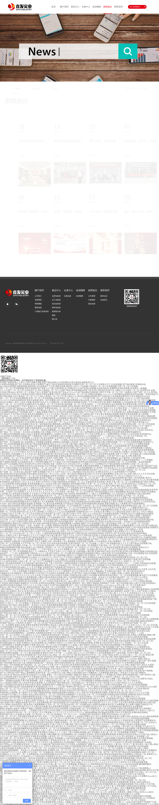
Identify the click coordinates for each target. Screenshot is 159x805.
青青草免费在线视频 (9, 653)
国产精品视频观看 (119, 629)
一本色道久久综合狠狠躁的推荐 (136, 522)
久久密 (91, 711)
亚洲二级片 (82, 514)
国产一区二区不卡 (35, 615)
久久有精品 (74, 414)
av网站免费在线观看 (62, 663)
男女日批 (4, 528)
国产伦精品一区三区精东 (65, 804)
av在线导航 (18, 667)
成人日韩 (75, 615)
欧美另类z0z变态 (28, 685)
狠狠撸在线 (140, 788)
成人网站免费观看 (151, 716)
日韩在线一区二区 (143, 758)
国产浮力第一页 (79, 792)
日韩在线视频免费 (47, 802)
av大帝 (108, 456)
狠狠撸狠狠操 (35, 619)
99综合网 (117, 802)
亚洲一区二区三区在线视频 (41, 398)
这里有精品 (18, 627)
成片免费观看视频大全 (79, 454)
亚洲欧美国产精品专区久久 (79, 418)
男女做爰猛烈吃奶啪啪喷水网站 (86, 553)
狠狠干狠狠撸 (93, 583)
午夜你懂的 (77, 673)
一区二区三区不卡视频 (130, 613)
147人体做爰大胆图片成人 (11, 683)
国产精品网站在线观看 (88, 392)
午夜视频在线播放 (84, 605)
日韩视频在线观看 (43, 442)
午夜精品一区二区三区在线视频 (14, 416)
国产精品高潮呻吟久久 (80, 597)
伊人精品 (33, 557)
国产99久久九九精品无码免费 (34, 707)
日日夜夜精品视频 (145, 667)
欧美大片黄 (119, 780)
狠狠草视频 (20, 448)
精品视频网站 (129, 711)
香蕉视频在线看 (78, 484)
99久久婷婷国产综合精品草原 (97, 444)
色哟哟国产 (105, 583)
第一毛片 (135, 687)
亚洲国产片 (5, 661)
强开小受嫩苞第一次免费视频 (96, 673)
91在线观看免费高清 (120, 396)
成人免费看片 (50, 643)
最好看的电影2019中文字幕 (12, 532)
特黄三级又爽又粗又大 (55, 726)
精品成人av (82, 689)
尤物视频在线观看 (43, 633)
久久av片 (73, 392)
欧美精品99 (81, 782)
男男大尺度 (94, 615)
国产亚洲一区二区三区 (96, 637)
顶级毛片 (70, 555)
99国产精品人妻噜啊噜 (25, 673)
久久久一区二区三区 (108, 438)
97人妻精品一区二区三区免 (12, 458)
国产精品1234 (31, 532)
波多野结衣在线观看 (22, 496)
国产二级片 (74, 585)
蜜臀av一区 (51, 675)
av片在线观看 (127, 402)
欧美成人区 (137, 716)
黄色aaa (136, 418)
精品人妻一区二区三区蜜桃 (145, 506)
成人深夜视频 (79, 551)
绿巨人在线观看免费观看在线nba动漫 (72, 400)
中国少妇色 (49, 601)
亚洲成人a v (29, 756)
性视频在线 (83, 607)
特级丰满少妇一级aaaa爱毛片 (67, 581)
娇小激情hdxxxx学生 (99, 452)
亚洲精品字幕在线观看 (73, 625)
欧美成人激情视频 (25, 740)
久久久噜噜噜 (114, 726)
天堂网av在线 (67, 440)
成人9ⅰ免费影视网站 (109, 434)
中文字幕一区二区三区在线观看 (108, 412)
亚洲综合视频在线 (108, 782)
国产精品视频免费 (60, 585)
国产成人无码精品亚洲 (25, 384)
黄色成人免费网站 (148, 750)
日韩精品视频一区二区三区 (117, 442)
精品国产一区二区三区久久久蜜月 (132, 577)
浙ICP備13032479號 (57, 343)
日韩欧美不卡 (130, 689)
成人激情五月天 (25, 693)
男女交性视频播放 (8, 732)
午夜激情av (107, 589)
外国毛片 (109, 534)
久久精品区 (74, 510)
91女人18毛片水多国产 (27, 762)
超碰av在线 (24, 609)
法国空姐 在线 (105, 563)
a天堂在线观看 (27, 539)
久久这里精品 (6, 631)
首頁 (53, 7)
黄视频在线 (115, 543)
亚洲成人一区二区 (95, 422)
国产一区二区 (69, 508)
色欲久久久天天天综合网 (143, 474)
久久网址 (73, 707)
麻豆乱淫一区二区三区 (50, 718)
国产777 (91, 567)
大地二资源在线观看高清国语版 (14, 420)
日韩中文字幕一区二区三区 (110, 392)
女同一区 (85, 581)
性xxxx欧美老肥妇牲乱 (103, 744)
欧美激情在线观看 (63, 384)
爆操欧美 (92, 770)
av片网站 (151, 591)
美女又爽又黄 (149, 703)
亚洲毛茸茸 (55, 619)
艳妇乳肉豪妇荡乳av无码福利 (78, 496)
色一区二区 (77, 432)
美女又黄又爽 (96, 589)
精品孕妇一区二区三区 (127, 611)
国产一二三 (102, 436)
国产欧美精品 (46, 657)
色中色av (70, 788)
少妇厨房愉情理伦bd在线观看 (13, 490)
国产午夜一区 (140, 392)
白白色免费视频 (68, 512)
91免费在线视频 (7, 384)
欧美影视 (39, 466)
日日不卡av (58, 557)
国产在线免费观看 (25, 687)
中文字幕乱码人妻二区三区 (46, 410)
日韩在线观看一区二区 (10, 539)
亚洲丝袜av (36, 603)
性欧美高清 (34, 440)
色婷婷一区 (102, 468)
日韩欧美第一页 (61, 460)
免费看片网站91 (48, 412)
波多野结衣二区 (18, 482)
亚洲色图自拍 (151, 551)
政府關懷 (97, 7)
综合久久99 (18, 756)
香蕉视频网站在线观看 (79, 798)
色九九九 (26, 730)
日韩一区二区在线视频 (126, 462)
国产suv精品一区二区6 (91, 641)
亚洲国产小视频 (136, 732)
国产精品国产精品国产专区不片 (100, 788)
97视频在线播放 (68, 661)
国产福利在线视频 (99, 492)
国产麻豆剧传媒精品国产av (89, 760)
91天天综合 (5, 730)
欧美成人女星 (27, 607)
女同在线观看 (6, 456)
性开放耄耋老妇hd (109, 430)
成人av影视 (104, 685)
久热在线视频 (31, 659)
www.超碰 (72, 645)
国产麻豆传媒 (37, 679)
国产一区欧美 (6, 496)
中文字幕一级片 (115, 669)
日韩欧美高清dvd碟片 (78, 575)
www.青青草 (19, 629)
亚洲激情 (41, 486)
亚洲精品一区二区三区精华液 (50, 404)
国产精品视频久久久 (65, 790)
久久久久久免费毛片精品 (141, 679)
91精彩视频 (83, 518)
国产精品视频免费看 (109, 615)
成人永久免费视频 (45, 502)
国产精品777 (26, 498)
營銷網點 (38, 304)
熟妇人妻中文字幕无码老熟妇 (142, 583)
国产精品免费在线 (8, 687)
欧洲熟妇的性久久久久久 (126, 581)
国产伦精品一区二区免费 (60, 553)
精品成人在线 (56, 625)
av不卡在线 (35, 575)
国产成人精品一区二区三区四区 (14, 726)
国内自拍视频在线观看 (87, 396)
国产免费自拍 (151, 526)
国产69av (94, 454)
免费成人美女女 (17, 591)
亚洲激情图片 (59, 639)
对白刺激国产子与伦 (45, 386)
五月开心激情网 (36, 512)
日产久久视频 (140, 541)
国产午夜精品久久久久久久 (91, 488)
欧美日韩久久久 (7, 577)
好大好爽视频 (39, 518)
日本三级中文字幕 (49, 651)
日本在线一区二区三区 (39, 420)
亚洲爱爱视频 (136, 442)
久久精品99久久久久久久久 (83, 532)
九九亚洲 (87, 621)
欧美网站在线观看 (53, 794)
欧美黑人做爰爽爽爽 (36, 705)
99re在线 (117, 522)
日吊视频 (74, 506)
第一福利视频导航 (43, 424)
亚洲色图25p (41, 758)
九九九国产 (5, 424)
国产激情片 (84, 675)
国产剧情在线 (48, 569)
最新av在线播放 (101, 687)
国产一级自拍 (46, 663)
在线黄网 (125, 464)
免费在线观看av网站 (70, 446)
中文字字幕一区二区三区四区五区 (36, 543)
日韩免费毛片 (124, 661)
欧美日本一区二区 (25, 534)
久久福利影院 (71, 476)
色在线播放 (23, 462)
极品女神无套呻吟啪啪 (136, 534)
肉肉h (36, 772)
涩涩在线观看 (136, 639)
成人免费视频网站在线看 (108, 510)
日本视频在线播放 (85, 643)
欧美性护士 (80, 788)
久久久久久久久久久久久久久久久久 (41, 492)
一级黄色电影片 (151, 394)
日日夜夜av (128, 502)
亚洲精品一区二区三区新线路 (81, 482)
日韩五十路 (134, 605)
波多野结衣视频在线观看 (61, 613)
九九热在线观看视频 (70, 711)
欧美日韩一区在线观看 (43, 522)
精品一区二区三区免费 (80, 492)
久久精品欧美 (61, 677)
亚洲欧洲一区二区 (113, 476)
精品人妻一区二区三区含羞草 (13, 615)
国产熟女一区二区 (71, 468)
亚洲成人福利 (135, 782)
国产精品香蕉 (137, 701)
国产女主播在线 (7, 673)
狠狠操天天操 (97, 545)
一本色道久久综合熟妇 (107, 577)
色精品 (50, 738)
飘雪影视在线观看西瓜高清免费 (115, 794)
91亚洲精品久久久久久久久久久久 (15, 575)
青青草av (153, 539)
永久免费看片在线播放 (31, 593)
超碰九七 (45, 661)
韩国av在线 (26, 434)
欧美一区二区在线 (140, 524)
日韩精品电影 (44, 406)
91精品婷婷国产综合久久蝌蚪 (34, 541)
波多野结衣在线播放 (44, 788)
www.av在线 (98, 605)
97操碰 (122, 724)
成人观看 (102, 490)
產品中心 (75, 7)
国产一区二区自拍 (47, 579)
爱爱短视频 (110, 504)
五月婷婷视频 (130, 760)
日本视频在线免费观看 (43, 426)
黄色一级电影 (64, 617)
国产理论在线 (95, 508)
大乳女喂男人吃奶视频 (10, 454)
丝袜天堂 (102, 402)
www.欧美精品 (100, 541)
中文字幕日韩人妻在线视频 (50, 494)
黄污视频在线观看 (84, 679)
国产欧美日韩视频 (88, 388)
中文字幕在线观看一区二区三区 (69, 748)
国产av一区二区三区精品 (134, 800)
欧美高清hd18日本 (8, 394)
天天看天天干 (97, 406)
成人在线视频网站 (65, 734)
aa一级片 (58, 659)
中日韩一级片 (6, 504)
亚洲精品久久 (83, 764)
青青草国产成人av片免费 (11, 715)
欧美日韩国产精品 (85, 593)
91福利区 (147, 448)
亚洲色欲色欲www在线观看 (84, 436)
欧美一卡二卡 (6, 728)
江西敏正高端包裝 (42, 311)
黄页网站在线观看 (122, 394)
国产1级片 (116, 456)
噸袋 (53, 315)
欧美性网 (80, 601)
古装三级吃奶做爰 (104, 532)
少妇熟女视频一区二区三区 (138, 653)
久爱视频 (110, 746)
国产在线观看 (44, 597)
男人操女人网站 (141, 748)
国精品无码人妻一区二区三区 (64, 681)
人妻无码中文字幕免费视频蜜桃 (104, 722)
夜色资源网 (79, 440)
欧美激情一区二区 (101, 679)
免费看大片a (77, 754)
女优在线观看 (146, 500)
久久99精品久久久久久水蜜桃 (34, 635)
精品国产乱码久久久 (41, 402)
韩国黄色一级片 (79, 583)
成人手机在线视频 (75, 502)
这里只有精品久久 (30, 406)
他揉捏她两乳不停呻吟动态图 (132, 657)
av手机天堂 (139, 526)
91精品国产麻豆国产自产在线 (110, 667)
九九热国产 (16, 730)
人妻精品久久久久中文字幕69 (13, 452)
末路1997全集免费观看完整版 (94, 693)
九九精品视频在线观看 (104, 530)
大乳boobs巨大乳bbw (85, 486)
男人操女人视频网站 (95, 571)
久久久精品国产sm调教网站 (123, 494)
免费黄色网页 (106, 480)
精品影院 (95, 480)
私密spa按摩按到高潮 (100, 597)
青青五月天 (102, 623)
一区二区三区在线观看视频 (29, 691)
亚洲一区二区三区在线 (130, 416)
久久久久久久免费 (145, 408)
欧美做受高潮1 (53, 635)
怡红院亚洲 (116, 551)
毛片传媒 (36, 524)
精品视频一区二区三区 (10, 607)
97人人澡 (84, 615)
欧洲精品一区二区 (62, 715)
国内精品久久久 (36, 790)
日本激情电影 (136, 607)
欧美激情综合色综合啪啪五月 (38, 724)
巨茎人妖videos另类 (123, 474)
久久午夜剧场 (108, 581)
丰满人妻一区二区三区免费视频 (125, 482)
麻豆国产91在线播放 (9, 464)
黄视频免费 (57, 448)
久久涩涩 (130, 625)
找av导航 (17, 643)
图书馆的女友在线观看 (112, 404)
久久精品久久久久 (52, 512)
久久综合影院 (130, 565)
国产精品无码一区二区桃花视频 (94, 446)
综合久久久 (98, 699)
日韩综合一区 (140, 754)
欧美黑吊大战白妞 (60, 591)
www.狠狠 (127, 627)
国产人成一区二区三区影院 (12, 404)
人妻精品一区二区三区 (135, 470)
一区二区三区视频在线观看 (78, 539)
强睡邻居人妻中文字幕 (103, 561)
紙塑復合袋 (56, 311)
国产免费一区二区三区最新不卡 (14, 738)
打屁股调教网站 (24, 734)
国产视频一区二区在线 (68, 651)
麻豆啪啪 (4, 722)
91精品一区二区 (132, 390)
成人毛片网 (127, 456)
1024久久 (129, 398)
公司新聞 (16, 89)
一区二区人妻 (25, 653)
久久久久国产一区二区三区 (12, 390)
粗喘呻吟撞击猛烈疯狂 (108, 575)
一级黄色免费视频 (47, 430)
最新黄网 (37, 699)
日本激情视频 (86, 585)
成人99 (128, 555)
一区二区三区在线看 (145, 424)
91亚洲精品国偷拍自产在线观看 (14, 412)
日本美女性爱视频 (64, 412)
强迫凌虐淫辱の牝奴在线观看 (13, 474)
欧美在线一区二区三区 (10, 699)
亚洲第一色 (84, 549)
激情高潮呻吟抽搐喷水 (130, 432)
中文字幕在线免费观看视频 (12, 502)
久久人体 (140, 760)
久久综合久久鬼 (103, 629)
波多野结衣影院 (83, 780)
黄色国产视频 (23, 428)
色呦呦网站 (146, 440)
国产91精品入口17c (87, 651)
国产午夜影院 (68, 452)
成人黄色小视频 (115, 502)
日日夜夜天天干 (104, 384)
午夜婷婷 (19, 623)
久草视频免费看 (126, 526)
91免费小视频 (6, 579)
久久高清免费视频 (103, 653)
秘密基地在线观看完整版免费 (57, 534)
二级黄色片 (128, 392)
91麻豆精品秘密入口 (83, 796)
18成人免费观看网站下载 (91, 633)
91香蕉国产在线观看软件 (144, 720)
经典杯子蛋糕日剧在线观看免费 (124, 709)
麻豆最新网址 (117, 591)
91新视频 (83, 703)
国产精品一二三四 (135, 633)
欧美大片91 (63, 798)
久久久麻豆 (102, 599)
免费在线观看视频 (91, 466)
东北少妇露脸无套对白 (88, 707)
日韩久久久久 (99, 746)
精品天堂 (106, 760)
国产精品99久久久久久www (25, 456)
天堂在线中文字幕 (65, 466)
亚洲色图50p (145, 434)
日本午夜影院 (138, 774)
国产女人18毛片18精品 (143, 512)
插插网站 (118, 711)
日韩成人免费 (74, 776)
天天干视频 (71, 639)
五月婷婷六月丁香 (88, 510)
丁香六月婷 (53, 563)
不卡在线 (34, 494)
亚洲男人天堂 (126, 774)
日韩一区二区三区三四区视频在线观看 (17, 716)
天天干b (95, 742)
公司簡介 (38, 296)
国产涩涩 (37, 655)
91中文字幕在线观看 (114, 565)
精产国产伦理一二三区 (45, 716)
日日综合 (19, 500)
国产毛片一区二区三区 (119, 516)
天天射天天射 (91, 758)
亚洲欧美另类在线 (116, 693)
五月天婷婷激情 (53, 518)
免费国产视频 (72, 675)
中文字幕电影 (77, 728)
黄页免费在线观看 (107, 454)
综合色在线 (29, 683)
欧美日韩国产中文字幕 (83, 412)
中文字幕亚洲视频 (145, 738)
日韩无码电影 (60, 752)
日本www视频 (82, 464)
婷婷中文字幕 (75, 460)
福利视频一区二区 (118, 597)
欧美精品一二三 (36, 549)
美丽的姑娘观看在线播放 (63, 693)
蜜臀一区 (43, 800)
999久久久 (118, 561)
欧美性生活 (30, 466)
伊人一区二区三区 (8, 534)
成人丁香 (30, 631)
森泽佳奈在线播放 (116, 398)
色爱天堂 (17, 677)
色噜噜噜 (60, 488)
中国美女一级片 (88, 677)
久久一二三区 (80, 398)
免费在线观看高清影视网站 (37, 625)
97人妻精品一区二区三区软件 (84, 428)
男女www (76, 516)
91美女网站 (119, 659)
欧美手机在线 (27, 675)
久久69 (32, 637)
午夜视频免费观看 (150, 730)
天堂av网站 (133, 488)
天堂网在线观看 (145, 581)
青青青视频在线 (83, 661)
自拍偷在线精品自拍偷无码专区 (114, 536)
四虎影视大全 (21, 422)
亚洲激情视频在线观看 (109, 506)
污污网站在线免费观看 (10, 434)
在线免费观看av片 (88, 468)
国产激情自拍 (6, 613)
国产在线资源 (72, 703)
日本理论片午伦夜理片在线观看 (50, 573)
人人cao (128, 659)
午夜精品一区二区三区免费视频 (103, 386)
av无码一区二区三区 (54, 705)
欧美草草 (154, 490)
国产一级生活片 (7, 500)
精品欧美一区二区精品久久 (77, 547)
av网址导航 (74, 633)
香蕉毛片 (4, 522)
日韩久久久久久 (139, 480)
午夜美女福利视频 (49, 520)
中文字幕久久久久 (98, 547)
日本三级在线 (103, 683)
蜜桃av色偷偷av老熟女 (10, 709)
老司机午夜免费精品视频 (133, 551)
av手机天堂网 (93, 434)
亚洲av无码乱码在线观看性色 (54, 641)
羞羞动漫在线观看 (122, 641)
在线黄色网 (81, 541)
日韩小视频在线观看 (19, 703)
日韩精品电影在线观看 (10, 506)
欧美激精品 (5, 482)
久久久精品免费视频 (71, 623)
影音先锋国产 (88, 800)
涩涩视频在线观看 (8, 526)
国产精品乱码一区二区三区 (75, 567)
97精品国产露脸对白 (70, 697)
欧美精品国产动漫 (8, 740)
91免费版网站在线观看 (93, 432)
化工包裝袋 (56, 300)
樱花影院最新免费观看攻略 (122, 758)
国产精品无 (82, 691)
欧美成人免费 (118, 716)
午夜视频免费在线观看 (146, 728)
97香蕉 (123, 434)
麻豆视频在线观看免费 (35, 794)
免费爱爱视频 (112, 649)
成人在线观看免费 (73, 559)
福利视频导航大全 (117, 740)
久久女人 (67, 792)
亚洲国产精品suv (7, 623)
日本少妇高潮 (129, 746)
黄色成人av (100, 486)
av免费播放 (74, 490)
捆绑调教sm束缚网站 (61, 424)
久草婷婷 (4, 583)
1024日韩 (34, 583)
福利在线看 (26, 506)
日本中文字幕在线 (83, 536)
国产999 (50, 530)
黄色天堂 (17, 663)
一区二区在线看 (145, 611)
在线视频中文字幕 (147, 412)
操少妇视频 (123, 430)
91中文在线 (32, 752)
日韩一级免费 (19, 530)
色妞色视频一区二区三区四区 (40, 581)
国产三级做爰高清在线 (10, 685)
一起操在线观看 (144, 462)
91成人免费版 (94, 520)
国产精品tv (117, 480)
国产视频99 (140, 673)
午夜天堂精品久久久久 (123, 532)
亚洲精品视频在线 (67, 456)
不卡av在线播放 (72, 480)
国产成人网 (79, 758)
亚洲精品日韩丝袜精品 (142, 649)
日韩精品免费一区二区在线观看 (83, 709)
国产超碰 (43, 480)
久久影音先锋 (133, 434)
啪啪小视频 (78, 444)
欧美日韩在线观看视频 (139, 518)
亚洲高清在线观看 (46, 583)
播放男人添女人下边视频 (77, 386)
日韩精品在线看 (110, 611)
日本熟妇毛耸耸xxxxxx (37, 571)
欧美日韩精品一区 (88, 697)
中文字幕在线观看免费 (137, 762)
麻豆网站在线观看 (72, 402)
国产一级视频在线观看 (10, 681)
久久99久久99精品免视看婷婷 (13, 400)
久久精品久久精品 (124, 406)
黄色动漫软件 (110, 537)
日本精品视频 (133, 621)
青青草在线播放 (111, 754)
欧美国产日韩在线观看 (65, 561)
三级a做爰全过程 (78, 472)
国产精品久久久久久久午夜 (137, 693)
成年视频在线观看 (106, 713)
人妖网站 (57, 434)
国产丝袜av (71, 514)
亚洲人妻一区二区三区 (25, 647)
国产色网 (28, 621)
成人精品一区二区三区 (58, 627)
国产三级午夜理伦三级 (145, 675)
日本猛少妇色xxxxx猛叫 (142, 792)
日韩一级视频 (35, 520)
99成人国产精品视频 (104, 711)
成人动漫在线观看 (147, 454)
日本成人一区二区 (31, 430)
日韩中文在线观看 (50, 436)
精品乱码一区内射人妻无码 (53, 691)
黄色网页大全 (6, 724)
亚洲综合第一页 (42, 673)
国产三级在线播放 (116, 587)
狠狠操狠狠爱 (103, 651)
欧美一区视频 (104, 758)
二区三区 (73, 611)
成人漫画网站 (145, 709)
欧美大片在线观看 (8, 510)
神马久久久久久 (55, 571)
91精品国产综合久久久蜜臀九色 (117, 498)
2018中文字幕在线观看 (61, 432)
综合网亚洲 (139, 651)
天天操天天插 (125, 510)
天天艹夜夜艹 (145, 426)
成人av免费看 (121, 504)
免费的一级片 (13, 402)
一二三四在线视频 (145, 486)
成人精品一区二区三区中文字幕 (63, 655)
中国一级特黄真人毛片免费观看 (61, 541)
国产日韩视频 (54, 697)
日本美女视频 (54, 711)
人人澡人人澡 (140, 645)
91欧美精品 (40, 756)
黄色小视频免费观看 (51, 446)
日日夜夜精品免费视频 (52, 699)
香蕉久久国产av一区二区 (11, 603)
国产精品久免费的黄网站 (119, 701)
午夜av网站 (66, 673)
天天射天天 (125, 715)
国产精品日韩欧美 (91, 408)
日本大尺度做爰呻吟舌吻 (93, 460)
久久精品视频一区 (60, 478)
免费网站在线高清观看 (119, 388)
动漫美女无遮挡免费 (124, 772)
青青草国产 (85, 480)
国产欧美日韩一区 (8, 555)
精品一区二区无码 (128, 766)
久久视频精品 (43, 559)
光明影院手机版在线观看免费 (127, 440)
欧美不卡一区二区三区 (134, 400)
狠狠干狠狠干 (69, 778)
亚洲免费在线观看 (115, 627)
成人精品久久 (70, 396)
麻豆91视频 (56, 685)
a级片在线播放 (93, 732)
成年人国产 (22, 510)
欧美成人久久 (81, 456)
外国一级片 (66, 474)
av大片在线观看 (7, 484)
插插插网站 (65, 728)
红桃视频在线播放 (101, 681)
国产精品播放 (102, 587)
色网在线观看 (21, 484)
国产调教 (117, 675)
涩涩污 (124, 488)
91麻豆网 (90, 551)
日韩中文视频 (60, 394)
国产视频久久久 (36, 746)
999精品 (104, 502)
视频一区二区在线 (8, 512)
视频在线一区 (57, 402)
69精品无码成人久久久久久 (93, 756)
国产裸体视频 (19, 410)
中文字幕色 (70, 744)
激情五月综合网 (96, 603)
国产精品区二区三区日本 (130, 619)
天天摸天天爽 (32, 742)
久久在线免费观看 (100, 418)
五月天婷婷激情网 (100, 516)
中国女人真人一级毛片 (118, 567)
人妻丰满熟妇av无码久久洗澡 (90, 645)
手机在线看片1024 (46, 659)
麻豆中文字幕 (153, 770)
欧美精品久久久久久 (98, 607)
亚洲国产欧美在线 (49, 392)
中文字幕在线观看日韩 (10, 567)
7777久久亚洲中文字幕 (111, 508)
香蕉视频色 (114, 526)
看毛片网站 (111, 486)
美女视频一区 (29, 715)
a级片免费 (4, 703)
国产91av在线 (40, 675)
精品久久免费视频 (124, 730)
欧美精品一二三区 (93, 404)
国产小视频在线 (34, 436)
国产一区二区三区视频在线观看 (41, 418)
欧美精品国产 (15, 406)
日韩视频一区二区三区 (70, 671)
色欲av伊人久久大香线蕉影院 (13, 601)
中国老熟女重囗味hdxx (88, 563)
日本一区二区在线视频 (96, 695)
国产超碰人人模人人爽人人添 (34, 671)
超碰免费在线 (78, 667)
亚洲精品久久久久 (8, 754)
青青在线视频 (128, 675)
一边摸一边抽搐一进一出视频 (38, 526)
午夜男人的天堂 (148, 569)
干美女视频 (57, 792)
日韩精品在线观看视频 (48, 456)
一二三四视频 (146, 460)
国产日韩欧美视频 (49, 798)
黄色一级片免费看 (47, 400)
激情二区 (103, 635)
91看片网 (25, 681)
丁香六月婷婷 (81, 587)
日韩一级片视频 (149, 661)
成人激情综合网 (30, 587)
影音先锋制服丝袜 (40, 621)
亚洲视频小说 (43, 472)
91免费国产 (40, 384)
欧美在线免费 (132, 764)
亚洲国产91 (150, 597)
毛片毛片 (31, 452)
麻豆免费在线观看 (60, 768)
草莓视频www (60, 738)
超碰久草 (72, 643)
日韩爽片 (50, 776)
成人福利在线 (31, 720)
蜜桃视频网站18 (133, 569)
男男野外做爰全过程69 (82, 750)
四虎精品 (150, 595)
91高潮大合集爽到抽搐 (135, 724)
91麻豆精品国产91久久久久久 (101, 703)
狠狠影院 (132, 695)
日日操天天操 (6, 657)
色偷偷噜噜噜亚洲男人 (122, 528)
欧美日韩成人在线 (83, 565)
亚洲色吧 (133, 567)
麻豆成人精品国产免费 (27, 472)
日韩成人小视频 (63, 802)
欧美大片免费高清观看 (139, 444)
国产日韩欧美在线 (79, 534)
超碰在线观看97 (147, 621)
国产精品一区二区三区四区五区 (57, 516)
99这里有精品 (87, 669)
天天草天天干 (106, 742)
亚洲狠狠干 (49, 561)
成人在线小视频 (81, 603)
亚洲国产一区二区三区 (34, 623)
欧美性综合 (150, 502)
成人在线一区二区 (101, 448)
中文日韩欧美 (115, 452)
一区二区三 (68, 659)
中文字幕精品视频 (131, 420)
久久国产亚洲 (140, 591)
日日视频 (136, 514)
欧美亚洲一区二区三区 (137, 557)
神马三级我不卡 (70, 426)
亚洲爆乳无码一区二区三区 (84, 384)
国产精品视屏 (128, 384)
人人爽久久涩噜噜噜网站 (99, 494)
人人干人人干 (123, 593)
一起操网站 (30, 633)
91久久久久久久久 (112, 665)
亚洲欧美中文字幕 (82, 659)
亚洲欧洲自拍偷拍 (139, 713)
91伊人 (86, 589)
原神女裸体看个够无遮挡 (79, 406)
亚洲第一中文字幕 (89, 402)
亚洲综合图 (131, 424)
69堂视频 (93, 575)
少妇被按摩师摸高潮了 (139, 804)
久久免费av (55, 661)
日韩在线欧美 (143, 689)
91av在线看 (75, 669)
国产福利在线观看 (57, 703)
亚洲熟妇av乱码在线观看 (32, 643)
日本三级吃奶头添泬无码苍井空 (37, 784)
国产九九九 (101, 595)
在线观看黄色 (35, 428)
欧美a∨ (32, 462)
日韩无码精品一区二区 (63, 398)
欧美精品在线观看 (21, 639)
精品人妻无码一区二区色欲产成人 (26, 392)
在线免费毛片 (27, 518)
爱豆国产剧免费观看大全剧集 (138, 742)
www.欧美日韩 (67, 718)
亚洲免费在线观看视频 (134, 663)
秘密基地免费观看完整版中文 (48, 647)
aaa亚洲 (67, 716)
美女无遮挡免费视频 (70, 619)
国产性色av (63, 392)
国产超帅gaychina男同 (22, 408)
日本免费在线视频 (66, 537)
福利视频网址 (46, 434)
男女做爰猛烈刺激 (86, 774)
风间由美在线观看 (107, 462)
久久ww (113, 683)
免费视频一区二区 (108, 518)
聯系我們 (118, 7)
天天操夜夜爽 (6, 627)
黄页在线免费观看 (53, 498)
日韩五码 (61, 675)
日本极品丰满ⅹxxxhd (88, 766)
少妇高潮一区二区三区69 (81, 442)
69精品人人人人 (55, 732)
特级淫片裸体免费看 (44, 394)
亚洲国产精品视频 (115, 490)
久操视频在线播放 (66, 520)
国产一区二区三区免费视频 (12, 388)
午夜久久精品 (129, 537)
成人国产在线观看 (67, 410)
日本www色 (35, 639)
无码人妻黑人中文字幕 (144, 784)
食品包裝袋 (56, 304)
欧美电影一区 (63, 506)
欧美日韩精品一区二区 (84, 500)
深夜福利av (86, 579)
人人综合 (45, 619)
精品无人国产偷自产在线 (11, 587)
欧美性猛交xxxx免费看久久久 (48, 452)
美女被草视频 (152, 480)
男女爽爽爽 (39, 631)
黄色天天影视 (143, 695)
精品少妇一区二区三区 (46, 645)
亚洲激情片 (65, 615)
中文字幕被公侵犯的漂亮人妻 (13, 705)
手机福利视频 (74, 641)
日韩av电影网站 (143, 494)
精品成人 (112, 468)
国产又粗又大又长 (66, 536)
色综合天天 (142, 565)
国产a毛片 (112, 635)
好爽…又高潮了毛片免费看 (12, 492)
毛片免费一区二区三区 (128, 410)
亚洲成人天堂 (19, 724)
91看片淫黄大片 (102, 720)
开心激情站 (85, 414)
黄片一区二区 (53, 671)
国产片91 (129, 450)
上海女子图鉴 (26, 402)
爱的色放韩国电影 (92, 794)
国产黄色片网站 (147, 482)
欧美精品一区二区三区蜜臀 (109, 428)
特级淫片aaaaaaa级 (148, 687)
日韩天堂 (39, 601)
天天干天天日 (77, 438)
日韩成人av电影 (61, 510)
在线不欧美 (55, 669)
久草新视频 (22, 571)
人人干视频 (104, 613)
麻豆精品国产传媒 (89, 623)
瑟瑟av (129, 512)
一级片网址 (133, 520)
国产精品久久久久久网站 (111, 408)
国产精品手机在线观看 (36, 530)
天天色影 (68, 557)
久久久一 (75, 715)
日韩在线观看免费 (125, 438)
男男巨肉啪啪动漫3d (64, 569)
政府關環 (79, 296)
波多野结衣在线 (8, 718)
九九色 (147, 627)
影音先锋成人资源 (103, 482)
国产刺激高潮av (78, 617)
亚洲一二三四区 (130, 408)
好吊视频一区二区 (105, 697)
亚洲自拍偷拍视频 (141, 490)
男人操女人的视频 (121, 697)
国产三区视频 (61, 776)
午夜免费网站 (127, 645)
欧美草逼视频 (137, 394)
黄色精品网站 (110, 406)
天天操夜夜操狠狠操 (84, 530)
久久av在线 (71, 689)
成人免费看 (125, 796)
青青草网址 (42, 732)
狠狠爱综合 (144, 647)
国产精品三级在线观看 (19, 605)
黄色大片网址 (6, 536)
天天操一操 (67, 420)
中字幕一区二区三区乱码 (97, 484)
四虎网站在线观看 (35, 422)
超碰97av (82, 752)
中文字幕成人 (6, 486)
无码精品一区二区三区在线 (73, 635)
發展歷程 (38, 300)
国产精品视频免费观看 (39, 444)
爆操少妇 (5, 591)
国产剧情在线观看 (141, 528)
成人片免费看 (96, 400)
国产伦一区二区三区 (32, 748)
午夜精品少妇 (125, 514)
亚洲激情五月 (103, 573)
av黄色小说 (95, 661)
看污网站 (110, 780)
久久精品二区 (110, 603)
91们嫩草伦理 (81, 555)
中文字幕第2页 (19, 651)
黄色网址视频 (42, 462)
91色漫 (53, 482)
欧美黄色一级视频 (138, 388)
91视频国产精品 (80, 557)
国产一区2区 (139, 790)
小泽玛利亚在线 (137, 458)
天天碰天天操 (43, 720)
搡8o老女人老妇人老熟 (127, 486)
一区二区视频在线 (45, 752)
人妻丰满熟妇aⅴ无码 (133, 530)
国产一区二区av (61, 422)
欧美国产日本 (82, 410)
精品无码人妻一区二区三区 (68, 579)
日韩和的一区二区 (117, 651)
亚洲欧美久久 (73, 388)
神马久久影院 (148, 665)
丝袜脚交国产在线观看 (52, 567)
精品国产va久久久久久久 (101, 470)
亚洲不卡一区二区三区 (133, 561)
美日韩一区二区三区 (44, 715)
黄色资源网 (143, 539)
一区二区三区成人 (31, 713)
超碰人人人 (26, 567)
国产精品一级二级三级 (123, 571)
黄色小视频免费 (148, 416)
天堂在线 (137, 671)
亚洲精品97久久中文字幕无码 (102, 772)
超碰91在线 (20, 625)
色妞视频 (36, 653)
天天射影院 (26, 565)
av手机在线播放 (78, 424)
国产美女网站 (140, 402)
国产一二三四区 (132, 563)
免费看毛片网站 (20, 418)
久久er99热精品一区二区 (64, 565)
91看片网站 (105, 512)
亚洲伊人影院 (52, 458)
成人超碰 (116, 579)
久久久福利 (5, 561)
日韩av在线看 (69, 494)
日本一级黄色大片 (69, 518)
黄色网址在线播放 (129, 547)
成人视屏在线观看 (41, 454)
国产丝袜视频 (144, 559)
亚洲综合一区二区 (68, 722)
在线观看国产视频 (84, 744)
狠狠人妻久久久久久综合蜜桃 (26, 613)
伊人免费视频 (55, 420)
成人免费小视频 (132, 705)
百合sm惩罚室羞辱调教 (10, 760)
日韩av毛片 (129, 589)
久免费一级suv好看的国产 (59, 667)
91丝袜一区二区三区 (139, 464)
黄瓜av (148, 478)
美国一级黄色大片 (58, 464)
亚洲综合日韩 (46, 653)
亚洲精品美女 (31, 404)
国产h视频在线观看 (8, 462)
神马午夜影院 (43, 464)
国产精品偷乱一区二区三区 (33, 665)
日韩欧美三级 (101, 718)
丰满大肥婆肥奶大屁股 (93, 754)
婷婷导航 (114, 673)
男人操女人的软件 (104, 677)
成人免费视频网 (22, 553)
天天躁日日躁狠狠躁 (88, 490)
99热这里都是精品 (141, 406)
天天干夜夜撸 (91, 601)
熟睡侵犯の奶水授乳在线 (44, 607)
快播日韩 (78, 408)
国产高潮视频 (114, 766)
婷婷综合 (4, 605)
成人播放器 (132, 629)
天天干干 (70, 587)
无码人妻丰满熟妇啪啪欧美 (31, 528)
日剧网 (90, 541)
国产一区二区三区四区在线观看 (110, 478)
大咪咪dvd (42, 551)
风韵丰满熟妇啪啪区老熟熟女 (26, 579)
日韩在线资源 (59, 788)
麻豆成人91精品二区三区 (119, 436)
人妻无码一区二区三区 (57, 736)
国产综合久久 (116, 643)
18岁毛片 (128, 490)
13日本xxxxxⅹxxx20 (120, 444)
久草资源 (52, 740)
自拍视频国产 (6, 410)
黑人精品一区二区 (51, 615)
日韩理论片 (55, 673)
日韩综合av (34, 553)
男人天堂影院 (83, 722)
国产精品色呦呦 (82, 452)
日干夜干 (24, 661)
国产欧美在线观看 (113, 460)
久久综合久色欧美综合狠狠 (135, 637)
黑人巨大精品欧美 (108, 730)
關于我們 (64, 7)
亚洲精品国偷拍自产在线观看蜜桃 (36, 786)
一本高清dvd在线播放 (30, 432)
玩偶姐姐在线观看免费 (126, 738)
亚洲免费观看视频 (54, 605)
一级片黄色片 (90, 683)
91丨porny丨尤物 (27, 488)
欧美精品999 (144, 420)
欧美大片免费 (31, 502)
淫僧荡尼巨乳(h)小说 (51, 603)
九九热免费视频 (85, 681)
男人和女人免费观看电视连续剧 (107, 750)
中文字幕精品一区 (60, 633)
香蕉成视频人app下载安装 (118, 458)
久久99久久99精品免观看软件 (95, 701)
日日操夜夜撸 (75, 746)
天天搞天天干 (148, 726)
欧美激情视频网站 (84, 561)
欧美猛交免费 (36, 569)
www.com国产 (61, 609)
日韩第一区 (85, 545)
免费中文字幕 (6, 756)
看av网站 (154, 744)
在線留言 (103, 300)
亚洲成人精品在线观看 (10, 498)
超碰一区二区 (6, 651)
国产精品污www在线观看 (140, 536)
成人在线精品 (80, 734)
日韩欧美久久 (117, 760)
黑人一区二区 (103, 709)
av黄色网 (80, 591)
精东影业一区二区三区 (49, 728)
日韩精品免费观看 (63, 583)
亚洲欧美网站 (67, 603)
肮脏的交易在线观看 (128, 414)
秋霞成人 (15, 561)
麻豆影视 (118, 746)
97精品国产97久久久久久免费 (91, 476)
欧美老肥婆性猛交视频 (67, 730)
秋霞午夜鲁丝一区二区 (102, 579)
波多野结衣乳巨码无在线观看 (55, 709)
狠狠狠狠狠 (14, 488)
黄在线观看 (48, 438)
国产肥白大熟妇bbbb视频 (85, 573)
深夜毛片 (146, 782)
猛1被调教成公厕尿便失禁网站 (113, 631)
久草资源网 (119, 786)
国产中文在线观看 (41, 669)
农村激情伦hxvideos (113, 420)
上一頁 (65, 263)
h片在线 (3, 508)
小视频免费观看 (82, 470)
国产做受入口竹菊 (45, 388)
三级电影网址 (76, 631)
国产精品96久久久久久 (109, 617)
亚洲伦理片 (71, 691)
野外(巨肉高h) (89, 498)
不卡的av (4, 545)
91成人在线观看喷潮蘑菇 (63, 784)
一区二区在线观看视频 (128, 575)
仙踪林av (96, 536)
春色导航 (59, 716)
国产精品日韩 (124, 752)
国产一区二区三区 (112, 488)
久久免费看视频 (7, 422)
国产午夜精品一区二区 (89, 506)
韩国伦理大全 (23, 512)
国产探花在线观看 (53, 623)
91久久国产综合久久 (108, 691)
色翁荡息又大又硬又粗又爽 (65, 760)
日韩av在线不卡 (44, 585)
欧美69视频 (77, 474)
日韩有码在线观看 (132, 545)
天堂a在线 (81, 695)
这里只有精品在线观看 (132, 601)
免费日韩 (136, 456)
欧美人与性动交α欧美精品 (93, 649)
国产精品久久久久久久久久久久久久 (29, 649)
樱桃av (42, 458)
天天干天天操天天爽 (31, 657)
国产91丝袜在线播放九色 (97, 424)
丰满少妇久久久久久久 (10, 565)
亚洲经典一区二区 (33, 641)
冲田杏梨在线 (60, 502)
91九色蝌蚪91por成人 (147, 776)
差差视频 (30, 410)
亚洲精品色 (140, 384)
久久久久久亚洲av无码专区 (56, 414)
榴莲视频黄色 (106, 528)
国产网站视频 (6, 396)
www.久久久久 (100, 416)
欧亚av (76, 420)
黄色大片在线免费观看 (50, 500)
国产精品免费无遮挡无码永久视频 (107, 671)
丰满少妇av (49, 679)
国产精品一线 (122, 699)
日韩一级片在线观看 (119, 583)
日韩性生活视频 (55, 508)
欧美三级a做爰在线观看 (10, 563)
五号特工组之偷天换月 (85, 718)
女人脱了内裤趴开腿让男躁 (21, 522)
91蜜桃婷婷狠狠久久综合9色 (85, 613)
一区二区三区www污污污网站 (95, 740)
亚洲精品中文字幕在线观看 (108, 464)
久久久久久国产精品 (130, 543)
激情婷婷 (32, 386)
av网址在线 (42, 577)
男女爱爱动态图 (130, 404)
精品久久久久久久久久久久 (35, 627)
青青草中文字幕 (108, 520)
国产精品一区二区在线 (10, 432)
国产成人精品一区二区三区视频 (89, 537)
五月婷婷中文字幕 (62, 438)
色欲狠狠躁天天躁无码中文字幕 (14, 746)
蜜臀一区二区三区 (67, 458)
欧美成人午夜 (41, 697)
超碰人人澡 (26, 679)
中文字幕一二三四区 (32, 595)
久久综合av (132, 768)
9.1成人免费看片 (60, 490)
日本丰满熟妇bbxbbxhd (139, 396)
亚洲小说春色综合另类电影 (107, 774)
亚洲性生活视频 (38, 734)
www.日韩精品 (102, 450)
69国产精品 (65, 390)
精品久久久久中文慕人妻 (61, 444)
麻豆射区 (131, 492)
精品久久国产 (125, 722)
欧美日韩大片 (89, 474)
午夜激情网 (132, 597)
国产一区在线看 (131, 454)
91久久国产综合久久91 (60, 472)
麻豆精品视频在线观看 (125, 778)
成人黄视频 (136, 726)
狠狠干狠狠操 (69, 605)
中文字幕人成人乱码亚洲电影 (13, 478)
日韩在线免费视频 (139, 685)
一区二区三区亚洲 (140, 643)
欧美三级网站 (43, 762)
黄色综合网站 (69, 448)
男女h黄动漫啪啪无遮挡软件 (114, 500)
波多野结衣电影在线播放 (11, 585)
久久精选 (155, 627)
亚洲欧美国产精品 (103, 551)
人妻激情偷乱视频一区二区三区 (14, 549)
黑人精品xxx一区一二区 (115, 625)
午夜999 (91, 587)
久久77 (92, 464)
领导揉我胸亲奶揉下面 (81, 390)
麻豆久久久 (139, 502)
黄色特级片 (139, 571)
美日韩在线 (127, 428)
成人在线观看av (28, 442)
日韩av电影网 (89, 450)
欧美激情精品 (54, 780)
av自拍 (99, 498)
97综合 (98, 500)
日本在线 (71, 464)
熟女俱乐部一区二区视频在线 (77, 705)
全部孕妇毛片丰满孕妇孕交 (64, 593)
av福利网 (37, 709)
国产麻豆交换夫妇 (95, 665)
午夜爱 (33, 645)
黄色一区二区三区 (142, 609)
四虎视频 (65, 442)
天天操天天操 (74, 677)
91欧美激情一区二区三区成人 (102, 569)
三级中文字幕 (49, 790)
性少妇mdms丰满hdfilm (10, 675)
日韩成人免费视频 (56, 480)
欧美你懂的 (32, 474)
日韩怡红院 (27, 524)
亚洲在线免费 (149, 639)
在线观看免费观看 (37, 609)
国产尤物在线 (104, 396)
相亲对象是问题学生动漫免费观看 (56, 524)
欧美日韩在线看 (33, 651)
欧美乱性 (110, 705)
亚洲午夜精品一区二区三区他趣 (82, 543)
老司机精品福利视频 (140, 718)
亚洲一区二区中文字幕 (90, 430)
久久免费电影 (93, 730)
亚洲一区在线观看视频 (23, 669)
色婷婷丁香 (129, 591)
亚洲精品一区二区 (96, 555)
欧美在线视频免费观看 (77, 738)
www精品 (154, 804)
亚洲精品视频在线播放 (56, 637)
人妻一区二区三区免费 (65, 601)
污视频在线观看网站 (130, 460)
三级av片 (150, 711)
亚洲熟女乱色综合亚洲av (127, 734)
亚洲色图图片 (120, 472)
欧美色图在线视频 (147, 410)
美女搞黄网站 (122, 518)
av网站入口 (119, 390)
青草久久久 (65, 532)
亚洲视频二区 (142, 736)
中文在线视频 (94, 738)
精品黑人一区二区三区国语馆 (61, 470)
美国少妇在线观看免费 (10, 518)
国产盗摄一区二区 (8, 472)
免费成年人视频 (124, 792)
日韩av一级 (63, 611)
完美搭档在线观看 (148, 563)
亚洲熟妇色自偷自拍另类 (98, 557)
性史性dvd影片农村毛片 (66, 607)
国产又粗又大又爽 (60, 724)
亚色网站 (19, 748)
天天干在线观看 (72, 488)
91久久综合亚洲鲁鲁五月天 (128, 468)
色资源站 (91, 595)
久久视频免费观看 (108, 466)
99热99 (82, 571)
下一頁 (103, 263)
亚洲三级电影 (102, 567)
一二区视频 (31, 711)
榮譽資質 (38, 308)
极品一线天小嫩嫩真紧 (125, 788)
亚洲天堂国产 (137, 802)
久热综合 (122, 762)
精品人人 (33, 551)
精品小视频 (135, 516)
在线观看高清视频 (19, 436)
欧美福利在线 (96, 784)
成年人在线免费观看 (117, 446)
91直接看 (36, 434)
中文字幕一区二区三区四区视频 (14, 520)
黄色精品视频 (33, 800)
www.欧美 (48, 422)
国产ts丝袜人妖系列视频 (84, 657)
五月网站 (109, 571)
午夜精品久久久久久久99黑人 (38, 448)
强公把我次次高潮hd (104, 522)
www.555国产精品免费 (65, 530)
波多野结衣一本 (44, 474)
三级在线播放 (111, 524)
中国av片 (50, 609)
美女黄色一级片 (142, 744)
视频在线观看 (140, 770)
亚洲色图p (94, 528)
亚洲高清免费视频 (57, 621)
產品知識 (54, 89)
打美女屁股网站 (91, 438)
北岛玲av (152, 722)
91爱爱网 (127, 480)
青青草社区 (113, 623)
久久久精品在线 (118, 512)
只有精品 (21, 526)
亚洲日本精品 (98, 496)
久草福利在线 (127, 720)
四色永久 (17, 657)
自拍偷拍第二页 (51, 545)
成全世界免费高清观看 (58, 707)
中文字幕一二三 (60, 653)
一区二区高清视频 (109, 661)
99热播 (119, 537)
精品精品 (21, 742)
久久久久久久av (46, 804)
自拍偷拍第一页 (34, 446)
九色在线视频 (142, 746)
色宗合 (3, 402)
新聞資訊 (107, 7)
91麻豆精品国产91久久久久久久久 (106, 736)
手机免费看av (144, 768)
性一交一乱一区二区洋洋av (129, 691)
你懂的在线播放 (95, 394)
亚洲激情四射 (144, 629)
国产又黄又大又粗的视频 (87, 778)
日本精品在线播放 (37, 726)
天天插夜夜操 (110, 699)
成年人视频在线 (112, 796)
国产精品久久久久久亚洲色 (130, 683)
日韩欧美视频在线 (101, 609)
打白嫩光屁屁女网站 (9, 609)
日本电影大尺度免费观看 (26, 577)
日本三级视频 (133, 500)
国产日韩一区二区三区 (97, 398)
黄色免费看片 (30, 573)
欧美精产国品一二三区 (119, 448)
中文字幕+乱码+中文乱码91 (57, 665)
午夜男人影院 (107, 641)
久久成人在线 (74, 430)
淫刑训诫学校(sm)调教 (39, 450)
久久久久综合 (27, 454)
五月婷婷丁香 (54, 800)
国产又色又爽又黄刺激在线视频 (105, 414)
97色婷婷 (131, 472)
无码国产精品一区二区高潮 (142, 452)
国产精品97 (5, 414)
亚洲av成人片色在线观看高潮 (128, 798)
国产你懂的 (67, 687)
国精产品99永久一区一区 (107, 724)
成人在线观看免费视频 (102, 802)
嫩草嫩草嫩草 (145, 764)
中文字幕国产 (6, 480)
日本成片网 (5, 392)
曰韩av (128, 716)
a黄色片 (129, 651)
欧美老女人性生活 (8, 691)
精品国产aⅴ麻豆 (24, 555)
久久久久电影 (66, 551)
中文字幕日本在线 (19, 414)
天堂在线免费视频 (30, 597)
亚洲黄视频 (69, 742)
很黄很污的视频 (32, 458)
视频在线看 (60, 386)
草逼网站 (29, 426)
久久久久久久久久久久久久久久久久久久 (100, 762)
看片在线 (58, 778)
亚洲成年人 (148, 442)
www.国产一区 (106, 790)
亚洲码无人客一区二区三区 (87, 790)
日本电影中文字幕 (8, 695)
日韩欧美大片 (90, 667)
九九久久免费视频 (37, 689)
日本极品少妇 (6, 514)
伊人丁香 (130, 744)
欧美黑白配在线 (146, 520)
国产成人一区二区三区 (60, 762)
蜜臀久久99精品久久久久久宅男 (14, 440)
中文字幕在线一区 (139, 436)
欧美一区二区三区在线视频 (12, 466)
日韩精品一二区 (66, 796)
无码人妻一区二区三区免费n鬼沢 (113, 549)
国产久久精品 (55, 462)
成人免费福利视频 (131, 412)
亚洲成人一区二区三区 (41, 468)
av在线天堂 (94, 518)
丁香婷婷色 (146, 516)
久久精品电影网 (75, 589)
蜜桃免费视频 (91, 713)
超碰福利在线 (123, 635)
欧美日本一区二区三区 (54, 496)
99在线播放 (62, 645)
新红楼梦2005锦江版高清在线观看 (59, 528)
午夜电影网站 (37, 506)
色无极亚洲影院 (33, 798)
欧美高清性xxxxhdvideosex (104, 585)
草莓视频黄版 (134, 549)
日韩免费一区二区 (139, 722)
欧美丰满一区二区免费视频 (69, 740)
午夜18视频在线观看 (31, 663)
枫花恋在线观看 (114, 547)
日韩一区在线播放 (136, 553)
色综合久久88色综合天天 (79, 736)
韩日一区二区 (6, 450)
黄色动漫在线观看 (59, 543)
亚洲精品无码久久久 (104, 472)
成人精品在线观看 (8, 386)
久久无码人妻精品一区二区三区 (49, 396)
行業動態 (35, 89)
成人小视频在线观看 (38, 738)
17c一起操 (125, 802)
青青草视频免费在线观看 (93, 504)
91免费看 (76, 524)
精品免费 (119, 400)
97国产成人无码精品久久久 (127, 647)
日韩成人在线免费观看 (117, 768)
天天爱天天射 (6, 655)
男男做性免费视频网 (90, 526)
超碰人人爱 (136, 661)
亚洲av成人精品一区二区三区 (82, 478)
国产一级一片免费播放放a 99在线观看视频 (35, 754)
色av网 (141, 597)
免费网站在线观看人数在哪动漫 (66, 526)
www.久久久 (108, 394)
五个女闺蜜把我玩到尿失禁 (25, 486)
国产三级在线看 (118, 653)
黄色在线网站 (95, 581)
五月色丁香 (109, 786)
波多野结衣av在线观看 (71, 701)
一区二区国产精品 (105, 655)
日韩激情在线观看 (59, 406)
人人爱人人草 (103, 543)
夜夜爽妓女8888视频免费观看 (34, 617)
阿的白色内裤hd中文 (28, 464)
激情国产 (48, 565)
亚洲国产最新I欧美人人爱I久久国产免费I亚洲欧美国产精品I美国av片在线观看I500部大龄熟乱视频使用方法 (47, 382)
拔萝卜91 (119, 454)
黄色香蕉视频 (34, 484)
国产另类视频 (110, 770)
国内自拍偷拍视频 (92, 502)
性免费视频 (44, 476)
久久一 (128, 587)
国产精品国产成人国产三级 (53, 514)
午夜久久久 (98, 786)
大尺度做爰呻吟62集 (128, 539)
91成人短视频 (99, 796)
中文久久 (65, 669)
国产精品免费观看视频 (137, 446)
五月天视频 (36, 567)
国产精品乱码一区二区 (83, 687)
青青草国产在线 (82, 528)
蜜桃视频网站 (37, 565)
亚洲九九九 (48, 460)
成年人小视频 (35, 412)
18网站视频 (51, 734)
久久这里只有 (37, 438)
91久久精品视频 (151, 701)
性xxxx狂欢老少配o (48, 484)
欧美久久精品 (67, 500)
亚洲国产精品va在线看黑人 (39, 792)
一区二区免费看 (7, 625)
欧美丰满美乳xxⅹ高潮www (12, 659)
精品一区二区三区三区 (63, 408)
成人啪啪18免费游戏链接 (100, 663)
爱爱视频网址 (50, 506)
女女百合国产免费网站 (105, 804)
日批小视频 (45, 432)
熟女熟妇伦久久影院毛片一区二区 (140, 484)
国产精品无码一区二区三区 (104, 621)
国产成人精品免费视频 (73, 450)
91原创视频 (116, 384)
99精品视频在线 (125, 615)
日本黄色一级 (63, 492)
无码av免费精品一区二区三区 (120, 541)
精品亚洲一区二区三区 (65, 782)
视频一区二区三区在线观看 (45, 766)
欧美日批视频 (104, 689)
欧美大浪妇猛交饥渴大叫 (103, 390)
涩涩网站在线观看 (96, 456)
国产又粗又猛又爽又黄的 (107, 657)
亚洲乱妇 (31, 601)
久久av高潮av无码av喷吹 (27, 695)
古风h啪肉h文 (60, 388)
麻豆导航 (25, 444)
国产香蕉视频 (6, 663)
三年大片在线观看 (8, 428)
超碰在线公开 (81, 434)
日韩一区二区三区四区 (10, 635)
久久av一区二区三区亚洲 (146, 625)
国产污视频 (42, 780)
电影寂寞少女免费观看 (132, 707)
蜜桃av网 (94, 549)
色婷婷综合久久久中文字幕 (141, 593)
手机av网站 (93, 689)
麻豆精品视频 (125, 649)
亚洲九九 (117, 655)
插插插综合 (58, 742)
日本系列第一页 (117, 450)
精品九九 (79, 794)
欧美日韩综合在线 (32, 591)
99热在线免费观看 (91, 631)
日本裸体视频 (121, 520)
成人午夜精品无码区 (26, 394)
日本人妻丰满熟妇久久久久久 (26, 536)
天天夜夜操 (121, 603)
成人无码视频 (98, 565)
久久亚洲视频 (34, 661)
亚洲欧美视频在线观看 (10, 559)
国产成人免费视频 (57, 555)
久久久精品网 (6, 677)
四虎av (45, 655)
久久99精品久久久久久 (131, 476)
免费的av (26, 603)
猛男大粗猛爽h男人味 (29, 804)
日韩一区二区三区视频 (127, 386)
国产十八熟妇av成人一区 (11, 430)
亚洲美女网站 (113, 619)
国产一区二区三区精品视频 (109, 601)
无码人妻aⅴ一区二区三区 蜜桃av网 (137, 655)
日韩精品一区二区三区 (54, 547)
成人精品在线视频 (80, 663)
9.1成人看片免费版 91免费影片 (80, 720)
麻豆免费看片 (118, 563)
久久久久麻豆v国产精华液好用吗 (14, 569)
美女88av (91, 472)
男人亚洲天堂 (92, 617)
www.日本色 (61, 430)
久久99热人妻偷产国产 (131, 665)
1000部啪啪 (61, 418)
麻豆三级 (50, 384)
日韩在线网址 (108, 440)
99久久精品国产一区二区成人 (40, 510)
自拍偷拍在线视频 (114, 776)
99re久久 (44, 764)
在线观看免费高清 (117, 424)
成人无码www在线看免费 (70, 756)
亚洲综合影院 (81, 520)
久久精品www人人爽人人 (36, 629)
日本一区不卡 (68, 434)
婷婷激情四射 (59, 539)
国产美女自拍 (119, 534)
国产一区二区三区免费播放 (112, 728)
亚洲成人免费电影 (138, 635)
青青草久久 (142, 508)
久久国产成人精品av (148, 734)
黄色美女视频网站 (35, 414)
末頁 (113, 263)
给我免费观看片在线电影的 (12, 426)
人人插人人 (38, 534)
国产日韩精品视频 (38, 589)
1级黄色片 (112, 792)
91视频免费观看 (28, 697)
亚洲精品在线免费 (112, 432)
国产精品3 (136, 587)
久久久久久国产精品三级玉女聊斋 (15, 736)
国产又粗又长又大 (84, 448)
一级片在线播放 (36, 460)
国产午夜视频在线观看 (109, 514)
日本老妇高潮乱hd (8, 701)
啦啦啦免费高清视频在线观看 (60, 758)
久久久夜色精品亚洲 (83, 699)
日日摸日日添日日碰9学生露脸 (21, 508)
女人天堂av (5, 621)
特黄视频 (104, 526)
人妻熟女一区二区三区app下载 (125, 677)
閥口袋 (54, 319)
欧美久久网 (46, 768)
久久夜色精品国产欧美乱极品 (40, 490)
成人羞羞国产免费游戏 (43, 408)
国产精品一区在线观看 (10, 442)
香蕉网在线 (138, 532)
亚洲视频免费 (122, 782)
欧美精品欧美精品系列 (88, 462)
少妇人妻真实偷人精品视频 (116, 605)
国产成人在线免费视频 (10, 444)
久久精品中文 (118, 742)
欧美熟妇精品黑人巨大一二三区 (47, 687)
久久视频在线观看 (90, 559)
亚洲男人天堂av (47, 677)
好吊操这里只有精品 (72, 504)
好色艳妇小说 (139, 595)
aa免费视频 (118, 589)
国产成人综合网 (140, 428)
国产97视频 (86, 671)
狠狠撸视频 (22, 386)
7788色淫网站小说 (83, 742)
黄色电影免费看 (7, 448)
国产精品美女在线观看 (23, 655)
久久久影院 (93, 514)
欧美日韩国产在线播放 (145, 492)
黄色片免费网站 (126, 754)
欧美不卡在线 (6, 408)
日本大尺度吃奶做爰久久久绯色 (14, 460)
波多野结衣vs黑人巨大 (54, 770)
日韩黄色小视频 (7, 516)
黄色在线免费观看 (112, 645)
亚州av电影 (76, 762)
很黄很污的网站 (57, 476)
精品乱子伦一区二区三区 (119, 607)
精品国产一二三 (7, 553)
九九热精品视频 (108, 738)
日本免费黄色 (82, 508)
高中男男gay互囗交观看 (10, 744)
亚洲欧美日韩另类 (101, 643)
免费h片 (146, 510)
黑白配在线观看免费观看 (11, 476)
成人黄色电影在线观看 (19, 494)
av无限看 (4, 494)
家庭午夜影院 (104, 591)
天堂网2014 (115, 613)
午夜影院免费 (6, 639)
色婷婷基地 (62, 482)
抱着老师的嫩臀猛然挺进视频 (26, 728)
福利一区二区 (148, 752)
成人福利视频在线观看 (123, 784)
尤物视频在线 (109, 400)
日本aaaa (91, 458)
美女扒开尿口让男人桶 (69, 545)
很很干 (116, 426)
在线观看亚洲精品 (96, 534)
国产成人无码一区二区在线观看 (51, 587)
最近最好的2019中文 (87, 655)
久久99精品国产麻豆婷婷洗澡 (34, 563)
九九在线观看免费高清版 (119, 687)
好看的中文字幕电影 (31, 677)
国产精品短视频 (61, 522)
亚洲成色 (58, 426)
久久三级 (44, 553)
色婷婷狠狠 (95, 764)
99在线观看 (5, 436)
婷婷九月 (69, 573)
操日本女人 (52, 617)
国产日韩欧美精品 (93, 440)
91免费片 (125, 452)
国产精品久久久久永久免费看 (56, 549)
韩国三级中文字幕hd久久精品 (93, 619)
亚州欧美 (27, 468)
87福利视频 (86, 516)
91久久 (122, 617)
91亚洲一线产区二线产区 (107, 752)
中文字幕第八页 (82, 784)
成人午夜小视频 (57, 559)
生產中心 (86, 7)
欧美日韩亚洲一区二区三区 (41, 416)
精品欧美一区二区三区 (10, 617)
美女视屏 (4, 597)
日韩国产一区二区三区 (68, 766)
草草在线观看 (62, 772)
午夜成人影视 (30, 701)
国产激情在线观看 (36, 537)
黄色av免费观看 (43, 685)
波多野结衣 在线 (147, 390)
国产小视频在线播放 (68, 563)
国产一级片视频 (7, 647)
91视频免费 (121, 569)
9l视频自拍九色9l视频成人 (11, 573)
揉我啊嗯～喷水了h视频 (40, 681)
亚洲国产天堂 (150, 802)
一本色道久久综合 (37, 605)
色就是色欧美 (103, 388)
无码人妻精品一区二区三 (48, 390)
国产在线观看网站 (136, 504)
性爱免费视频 (105, 559)
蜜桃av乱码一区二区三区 (142, 641)
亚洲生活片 (143, 547)
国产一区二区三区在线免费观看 (14, 398)
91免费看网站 (6, 645)
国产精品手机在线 (115, 637)
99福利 (112, 798)
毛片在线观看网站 (119, 553)
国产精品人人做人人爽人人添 (43, 730)
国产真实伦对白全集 (59, 454)
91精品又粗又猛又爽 (48, 536)
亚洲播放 (73, 768)
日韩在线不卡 (31, 390)
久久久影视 (134, 794)
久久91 (78, 693)
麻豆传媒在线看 (59, 786)
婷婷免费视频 (136, 448)
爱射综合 (17, 524)
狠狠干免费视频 (113, 402)
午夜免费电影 (37, 770)
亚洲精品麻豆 (41, 508)
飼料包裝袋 (56, 308)
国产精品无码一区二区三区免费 (35, 774)
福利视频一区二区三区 (74, 404)
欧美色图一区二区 (8, 446)
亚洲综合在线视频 (137, 699)
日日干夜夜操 (50, 466)
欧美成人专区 (13, 804)
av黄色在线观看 (7, 748)
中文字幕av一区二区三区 (145, 772)
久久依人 (56, 474)
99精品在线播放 (115, 800)
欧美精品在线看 (81, 569)
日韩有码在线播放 (149, 418)
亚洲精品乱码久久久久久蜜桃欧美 (36, 599)
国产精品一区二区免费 (65, 679)
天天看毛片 (25, 589)
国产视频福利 (64, 484)
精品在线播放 (147, 514)
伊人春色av (141, 711)
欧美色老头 (44, 613)
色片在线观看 (151, 553)
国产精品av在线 (130, 776)
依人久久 (74, 549)
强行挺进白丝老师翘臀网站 (12, 633)
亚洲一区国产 (92, 635)
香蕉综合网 (137, 510)
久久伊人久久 (48, 782)
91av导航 (64, 746)
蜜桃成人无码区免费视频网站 (26, 480)
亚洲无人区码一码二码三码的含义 (124, 681)
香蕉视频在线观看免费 (63, 657)
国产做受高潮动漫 (58, 720)
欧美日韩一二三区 (8, 571)
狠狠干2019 (86, 524)
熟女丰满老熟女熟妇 (66, 486)
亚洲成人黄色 (93, 734)
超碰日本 (137, 730)
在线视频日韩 (145, 543)
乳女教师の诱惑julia (77, 422)
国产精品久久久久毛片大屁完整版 (15, 438)
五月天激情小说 (48, 595)
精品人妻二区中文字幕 (61, 599)
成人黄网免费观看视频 (79, 627)
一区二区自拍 (48, 748)
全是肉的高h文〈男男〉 (50, 440)
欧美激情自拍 (115, 707)
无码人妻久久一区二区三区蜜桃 (108, 748)
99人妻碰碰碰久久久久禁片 (84, 599)
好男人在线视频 (40, 796)
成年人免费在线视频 (104, 426)
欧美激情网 (72, 752)
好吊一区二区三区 (31, 476)
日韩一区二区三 (124, 524)
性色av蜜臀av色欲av (141, 659)
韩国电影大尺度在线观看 (11, 595)
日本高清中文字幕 (74, 726)
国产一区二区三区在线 (81, 802)
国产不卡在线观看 (107, 778)
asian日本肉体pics (91, 728)
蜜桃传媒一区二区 (124, 466)
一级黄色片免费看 (8, 762)
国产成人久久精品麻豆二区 (116, 422)
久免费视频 (119, 705)
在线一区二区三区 (116, 484)
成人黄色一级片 (7, 707)
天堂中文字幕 (130, 667)
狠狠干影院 (14, 528)
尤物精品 (56, 442)
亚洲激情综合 (82, 512)
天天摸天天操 (53, 551)
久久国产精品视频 (141, 398)
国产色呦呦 (147, 671)
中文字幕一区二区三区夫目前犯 (27, 514)
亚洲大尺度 (42, 711)
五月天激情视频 (40, 740)
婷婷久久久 (62, 643)
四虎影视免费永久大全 (10, 593)
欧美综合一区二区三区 (77, 394)
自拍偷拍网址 (71, 774)
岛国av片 (4, 406)
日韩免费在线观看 (32, 500)
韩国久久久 (51, 486)
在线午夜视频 (65, 436)
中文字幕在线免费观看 (10, 671)
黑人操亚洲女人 (129, 736)
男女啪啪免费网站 (21, 450)
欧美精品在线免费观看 (143, 450)
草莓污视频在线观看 (42, 693)
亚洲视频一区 (39, 504)
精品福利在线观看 (75, 786)
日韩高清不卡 (87, 416)
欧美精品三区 (93, 685)
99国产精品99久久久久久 (119, 718)
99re (123, 579)
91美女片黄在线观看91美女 (23, 424)
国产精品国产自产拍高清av (35, 667)
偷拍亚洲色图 (19, 631)
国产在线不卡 (117, 663)
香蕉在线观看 (31, 388)
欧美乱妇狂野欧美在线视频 (121, 609)
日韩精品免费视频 (73, 649)
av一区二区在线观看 (9, 470)
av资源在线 (105, 553)
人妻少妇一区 (119, 744)
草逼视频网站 (6, 524)
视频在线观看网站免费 (10, 547)
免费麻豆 (154, 528)
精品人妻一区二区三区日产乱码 (29, 516)
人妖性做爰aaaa (77, 683)
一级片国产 (126, 726)
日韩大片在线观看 (141, 615)
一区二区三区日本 (29, 559)
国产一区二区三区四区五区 (57, 631)
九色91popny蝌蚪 (56, 774)
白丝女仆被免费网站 (105, 474)
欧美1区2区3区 (101, 800)
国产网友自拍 (95, 410)
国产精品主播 (99, 442)
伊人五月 (82, 730)
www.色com (115, 720)
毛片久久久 (104, 707)
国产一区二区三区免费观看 (121, 418)
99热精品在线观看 (29, 611)
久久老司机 (152, 392)
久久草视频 (108, 675)
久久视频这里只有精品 (42, 760)
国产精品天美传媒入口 (138, 422)
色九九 (75, 571)
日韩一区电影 (6, 418)
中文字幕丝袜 (25, 470)
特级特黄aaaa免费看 (8, 693)
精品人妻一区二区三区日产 (31, 561)
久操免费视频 (33, 478)
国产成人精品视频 (62, 428)
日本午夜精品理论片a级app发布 (14, 537)
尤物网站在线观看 (149, 468)
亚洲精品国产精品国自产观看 (124, 559)
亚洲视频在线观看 (40, 555)
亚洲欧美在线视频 (39, 736)
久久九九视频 (51, 537)
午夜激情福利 (6, 649)
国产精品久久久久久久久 (102, 659)
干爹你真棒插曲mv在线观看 (93, 776)
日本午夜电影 (74, 416)
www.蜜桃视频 (6, 530)
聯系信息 (103, 296)
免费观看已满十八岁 (43, 539)
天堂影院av (121, 621)
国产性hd (84, 711)
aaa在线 (72, 591)
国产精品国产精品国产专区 (145, 466)
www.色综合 (47, 428)
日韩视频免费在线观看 (133, 669)
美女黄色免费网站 (86, 426)
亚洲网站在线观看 (125, 770)
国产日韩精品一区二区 (72, 647)
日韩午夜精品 (91, 591)
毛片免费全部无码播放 (10, 599)
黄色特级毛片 (136, 573)
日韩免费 (78, 466)
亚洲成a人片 (81, 458)
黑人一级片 (34, 802)
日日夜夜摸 (128, 671)
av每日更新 (68, 699)
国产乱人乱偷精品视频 (146, 537)
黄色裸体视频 (6, 643)
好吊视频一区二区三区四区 (92, 420)
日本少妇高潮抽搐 (70, 462)
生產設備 (67, 296)
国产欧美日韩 (118, 470)
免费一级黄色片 (60, 416)
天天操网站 (128, 748)
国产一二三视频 (129, 508)
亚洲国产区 (101, 458)
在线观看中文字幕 (47, 772)
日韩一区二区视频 (74, 621)
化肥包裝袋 (56, 296)
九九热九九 (93, 691)
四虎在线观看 (126, 506)
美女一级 (4, 488)
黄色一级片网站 (76, 522)
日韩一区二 (57, 468)
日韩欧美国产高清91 (129, 426)
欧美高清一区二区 (30, 744)
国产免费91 (22, 446)
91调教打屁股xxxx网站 (120, 573)
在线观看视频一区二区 (136, 617)
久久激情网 (124, 623)
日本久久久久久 (30, 585)
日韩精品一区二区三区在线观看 (92, 768)
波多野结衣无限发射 (113, 496)
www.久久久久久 (45, 557)
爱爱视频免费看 (101, 669)
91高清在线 (89, 522)
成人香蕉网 (143, 414)
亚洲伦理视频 (113, 416)
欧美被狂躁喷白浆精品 (114, 555)
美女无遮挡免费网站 (76, 637)
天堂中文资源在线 (51, 746)
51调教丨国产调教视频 (119, 679)
